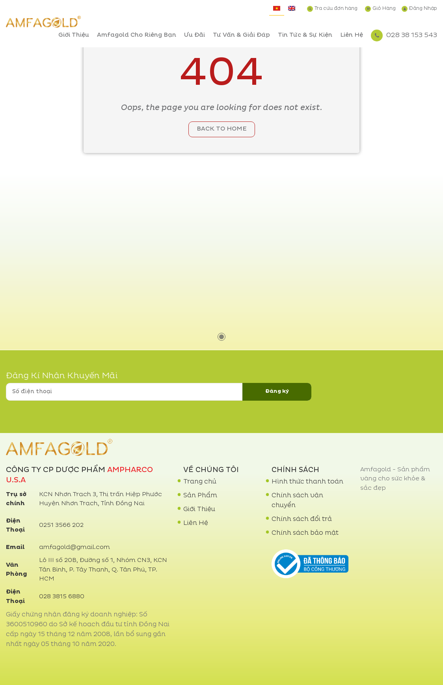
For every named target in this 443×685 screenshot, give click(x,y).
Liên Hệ (351, 35)
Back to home (222, 129)
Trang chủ (199, 482)
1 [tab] (221, 337)
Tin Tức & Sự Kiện (305, 35)
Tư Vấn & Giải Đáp (241, 35)
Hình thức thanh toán (307, 482)
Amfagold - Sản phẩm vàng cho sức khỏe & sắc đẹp (395, 479)
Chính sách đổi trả (302, 519)
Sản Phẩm (200, 496)
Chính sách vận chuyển (297, 501)
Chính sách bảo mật (305, 533)
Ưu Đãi (194, 35)
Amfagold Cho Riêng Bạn (136, 35)
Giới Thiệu (73, 35)
